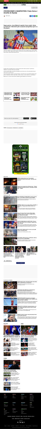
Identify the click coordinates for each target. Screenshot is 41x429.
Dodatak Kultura (15, 411)
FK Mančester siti (15, 127)
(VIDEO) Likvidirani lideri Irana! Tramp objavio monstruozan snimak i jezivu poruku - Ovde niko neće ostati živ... (26, 179)
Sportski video (19, 4)
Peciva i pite (31, 399)
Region (14, 405)
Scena (13, 418)
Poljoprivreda (6, 405)
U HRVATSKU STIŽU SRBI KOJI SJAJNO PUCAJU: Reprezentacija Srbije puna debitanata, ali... (26, 290)
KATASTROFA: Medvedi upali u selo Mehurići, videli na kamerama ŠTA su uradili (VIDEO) (27, 238)
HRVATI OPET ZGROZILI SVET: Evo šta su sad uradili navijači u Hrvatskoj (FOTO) (26, 230)
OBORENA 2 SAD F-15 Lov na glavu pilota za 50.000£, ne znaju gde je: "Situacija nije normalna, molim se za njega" (27, 206)
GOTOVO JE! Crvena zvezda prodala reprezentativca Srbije (7, 98)
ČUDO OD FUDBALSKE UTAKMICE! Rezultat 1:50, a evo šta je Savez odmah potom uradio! (15, 374)
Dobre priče (5, 396)
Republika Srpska (31, 416)
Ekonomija (12, 2)
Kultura (32, 2)
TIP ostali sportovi (6, 412)
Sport (21, 2)
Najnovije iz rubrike (8, 280)
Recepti (9, 2)
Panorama (26, 2)
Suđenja (22, 397)
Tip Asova (5, 413)
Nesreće (22, 398)
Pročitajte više (7, 195)
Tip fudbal (5, 410)
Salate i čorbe (32, 396)
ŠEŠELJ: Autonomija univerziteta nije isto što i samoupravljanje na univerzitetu (15, 349)
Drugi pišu (6, 176)
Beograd (29, 2)
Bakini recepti (32, 397)
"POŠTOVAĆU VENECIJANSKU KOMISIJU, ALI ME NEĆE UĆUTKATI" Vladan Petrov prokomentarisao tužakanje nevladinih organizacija (15, 344)
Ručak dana (31, 398)
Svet (13, 404)
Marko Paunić (8, 15)
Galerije (21, 418)
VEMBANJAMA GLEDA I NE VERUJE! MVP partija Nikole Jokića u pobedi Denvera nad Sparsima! (27, 282)
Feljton (14, 396)
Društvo (3, 2)
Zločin (22, 395)
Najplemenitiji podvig (24, 405)
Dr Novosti (35, 2)
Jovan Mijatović (21, 127)
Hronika (6, 2)
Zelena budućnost (23, 413)
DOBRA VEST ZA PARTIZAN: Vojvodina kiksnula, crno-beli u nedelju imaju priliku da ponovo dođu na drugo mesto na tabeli (27, 307)
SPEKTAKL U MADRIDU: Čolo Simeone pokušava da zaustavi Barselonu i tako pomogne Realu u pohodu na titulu (9, 255)
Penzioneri (14, 397)
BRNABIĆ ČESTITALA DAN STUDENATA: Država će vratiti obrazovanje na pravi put (15, 339)
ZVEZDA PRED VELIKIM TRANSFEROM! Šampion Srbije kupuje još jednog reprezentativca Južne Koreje (8, 94)
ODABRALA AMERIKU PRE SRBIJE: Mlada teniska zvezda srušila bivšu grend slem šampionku (32, 354)
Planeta (15, 2)
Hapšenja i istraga (24, 396)
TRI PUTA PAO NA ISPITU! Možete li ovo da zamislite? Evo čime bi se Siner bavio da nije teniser (32, 339)
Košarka (8, 4)
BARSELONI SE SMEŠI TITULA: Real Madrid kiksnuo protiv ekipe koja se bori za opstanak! (15, 388)
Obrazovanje (17, 418)
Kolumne (5, 397)
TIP (23, 2)
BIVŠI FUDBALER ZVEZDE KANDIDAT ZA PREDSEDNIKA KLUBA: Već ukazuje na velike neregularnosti (25, 99)
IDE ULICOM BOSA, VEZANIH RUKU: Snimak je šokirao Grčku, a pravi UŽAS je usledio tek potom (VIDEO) (27, 197)
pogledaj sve (20, 173)
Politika (6, 323)
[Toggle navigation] (36, 1)
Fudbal (5, 7)
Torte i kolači (31, 395)
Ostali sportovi (14, 4)
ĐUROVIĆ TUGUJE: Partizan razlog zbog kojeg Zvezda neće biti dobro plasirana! (27, 315)
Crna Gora (25, 416)
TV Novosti (14, 412)
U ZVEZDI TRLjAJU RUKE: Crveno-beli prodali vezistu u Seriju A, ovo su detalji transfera (25, 94)
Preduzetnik (5, 406)
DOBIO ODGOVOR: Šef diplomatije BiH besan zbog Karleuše (31, 254)
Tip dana (5, 411)
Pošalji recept (32, 400)
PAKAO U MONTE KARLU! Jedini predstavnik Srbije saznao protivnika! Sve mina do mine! (32, 349)
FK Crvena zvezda (9, 127)
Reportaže (18, 2)
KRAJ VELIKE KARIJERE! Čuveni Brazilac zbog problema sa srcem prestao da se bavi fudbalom (15, 379)
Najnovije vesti (27, 418)
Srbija (38, 2)
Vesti (1, 2)
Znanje (22, 412)
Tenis (10, 4)
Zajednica (22, 411)
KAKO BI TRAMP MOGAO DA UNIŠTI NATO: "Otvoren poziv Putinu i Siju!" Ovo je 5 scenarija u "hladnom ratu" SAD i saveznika (27, 222)
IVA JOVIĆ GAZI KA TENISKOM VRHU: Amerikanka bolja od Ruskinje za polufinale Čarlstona (31, 344)
